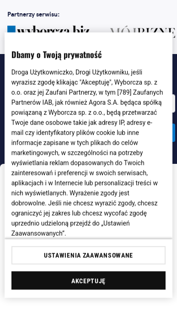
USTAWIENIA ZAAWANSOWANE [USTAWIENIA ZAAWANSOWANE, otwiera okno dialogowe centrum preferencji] (88, 255)
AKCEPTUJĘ (88, 281)
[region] (89, 165)
